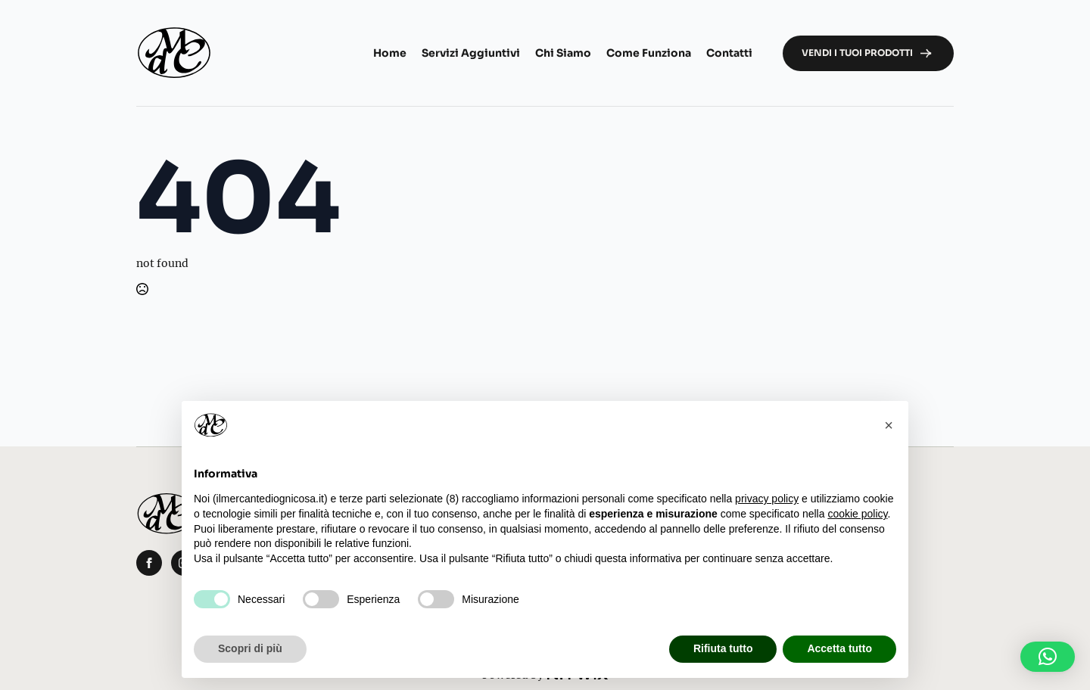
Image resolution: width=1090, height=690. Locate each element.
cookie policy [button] (857, 514)
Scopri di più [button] (250, 648)
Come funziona (648, 53)
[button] (1047, 657)
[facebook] (149, 563)
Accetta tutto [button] (839, 648)
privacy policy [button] (767, 499)
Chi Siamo (563, 53)
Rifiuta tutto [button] (723, 648)
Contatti (729, 53)
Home (389, 53)
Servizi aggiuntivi (471, 53)
